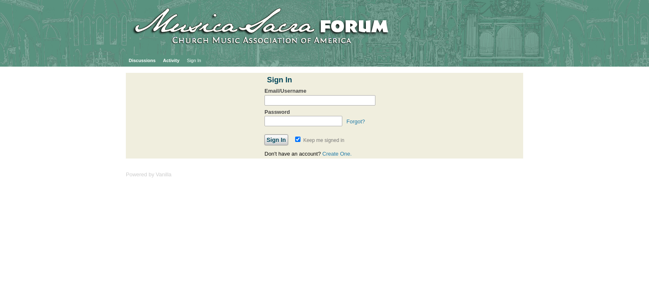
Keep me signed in (319, 140)
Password (277, 112)
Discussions (142, 60)
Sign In (194, 60)
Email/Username (285, 91)
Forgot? (355, 121)
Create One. (337, 154)
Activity (171, 60)
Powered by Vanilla (148, 174)
